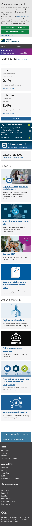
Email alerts (5, 504)
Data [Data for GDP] (12, 88)
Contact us (5, 473)
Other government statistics (12, 349)
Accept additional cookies (15, 28)
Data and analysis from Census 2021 (14, 53)
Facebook (4, 493)
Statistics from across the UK (16, 222)
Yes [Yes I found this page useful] (23, 434)
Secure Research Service (15, 412)
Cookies (4, 453)
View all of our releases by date (13, 157)
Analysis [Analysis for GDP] (6, 88)
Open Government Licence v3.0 (15, 518)
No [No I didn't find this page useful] (28, 434)
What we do (5, 467)
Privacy (3, 456)
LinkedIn (4, 496)
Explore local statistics (14, 320)
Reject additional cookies (15, 32)
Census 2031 (9, 253)
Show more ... (16, 118)
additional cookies (22, 17)
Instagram (5, 490)
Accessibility (5, 450)
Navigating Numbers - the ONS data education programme (16, 381)
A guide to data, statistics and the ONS (15, 188)
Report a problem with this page (14, 439)
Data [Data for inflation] (12, 113)
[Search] (24, 46)
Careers (4, 470)
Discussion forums (8, 501)
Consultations (6, 498)
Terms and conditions (9, 458)
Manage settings (7, 35)
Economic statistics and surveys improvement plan (15, 284)
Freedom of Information (10, 478)
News (3, 476)
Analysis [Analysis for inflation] (6, 113)
